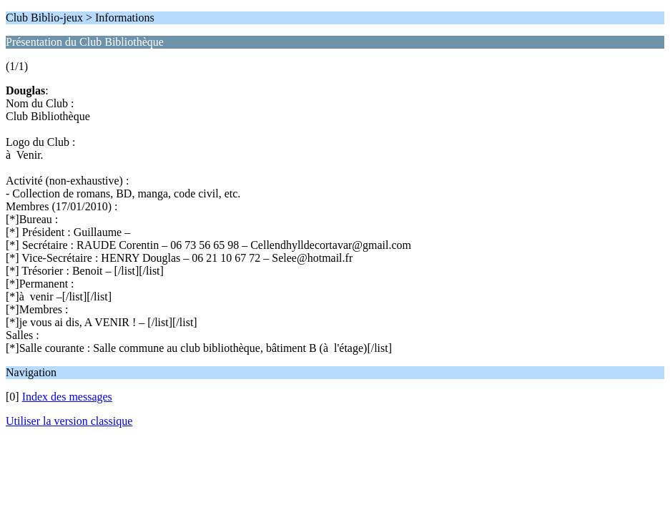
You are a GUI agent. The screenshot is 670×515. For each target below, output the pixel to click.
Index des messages (67, 397)
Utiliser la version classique (69, 421)
